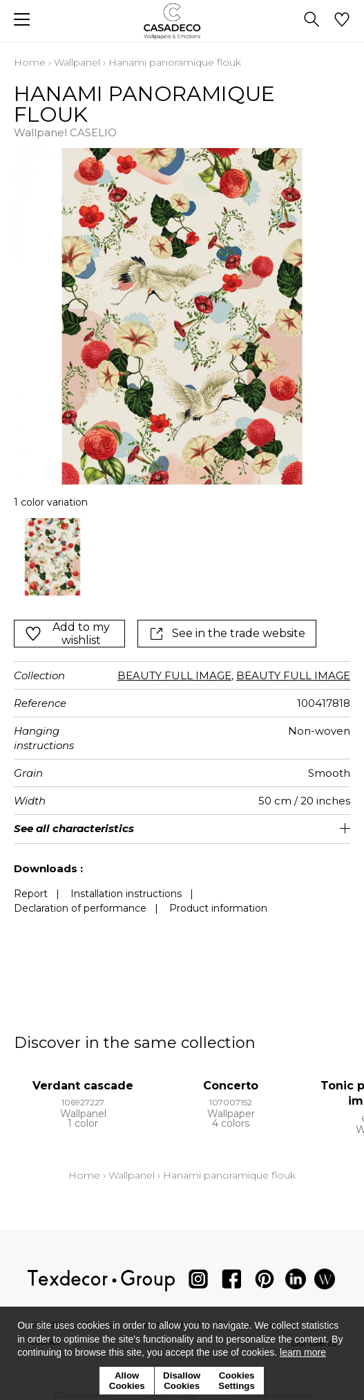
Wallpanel (77, 62)
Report (31, 893)
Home (30, 62)
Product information (218, 908)
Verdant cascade (82, 1085)
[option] (52, 557)
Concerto (230, 1085)
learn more (303, 1352)
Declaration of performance (80, 908)
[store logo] (182, 21)
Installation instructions (126, 893)
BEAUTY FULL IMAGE (174, 675)
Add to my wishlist (67, 633)
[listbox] (182, 557)
